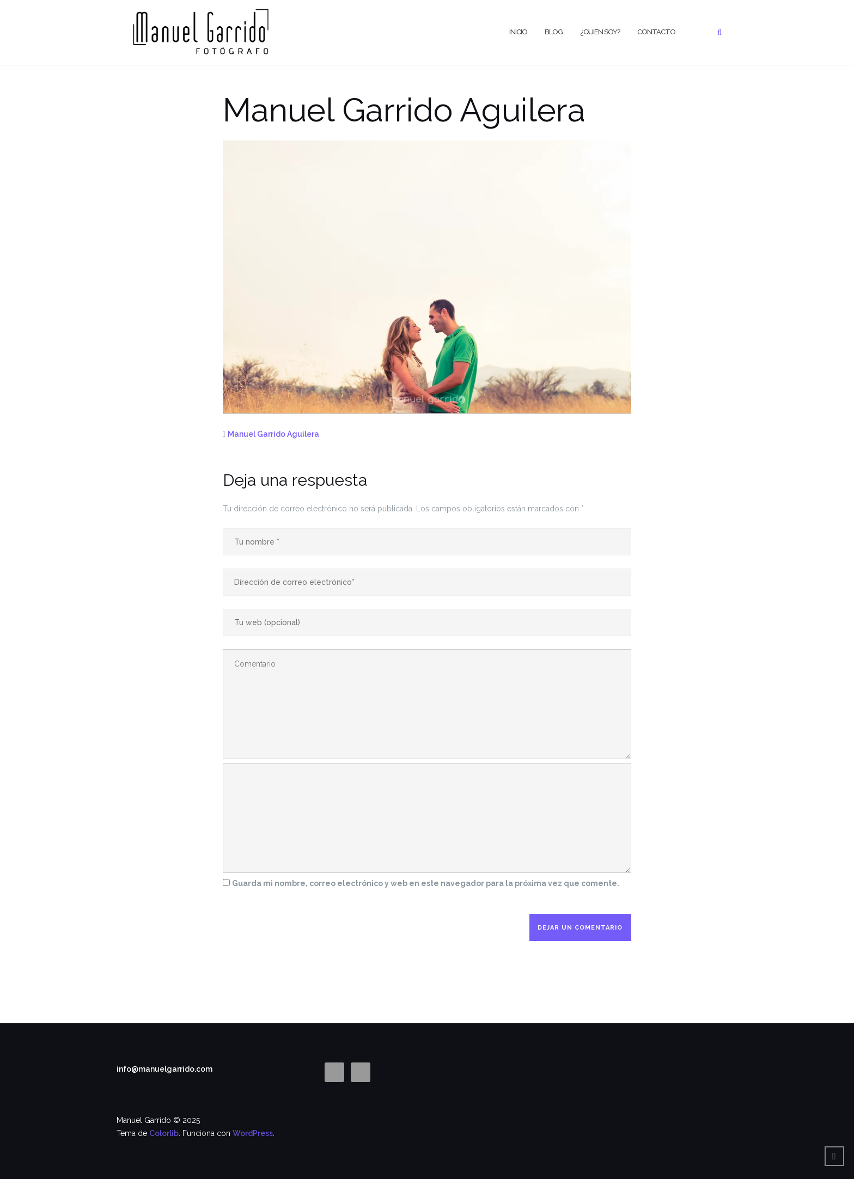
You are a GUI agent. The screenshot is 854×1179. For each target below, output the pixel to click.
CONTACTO (656, 32)
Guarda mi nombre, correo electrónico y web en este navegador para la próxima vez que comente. (425, 883)
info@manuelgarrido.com (164, 1069)
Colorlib (164, 1133)
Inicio (518, 32)
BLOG (554, 32)
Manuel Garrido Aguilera (273, 434)
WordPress (253, 1133)
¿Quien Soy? (600, 32)
